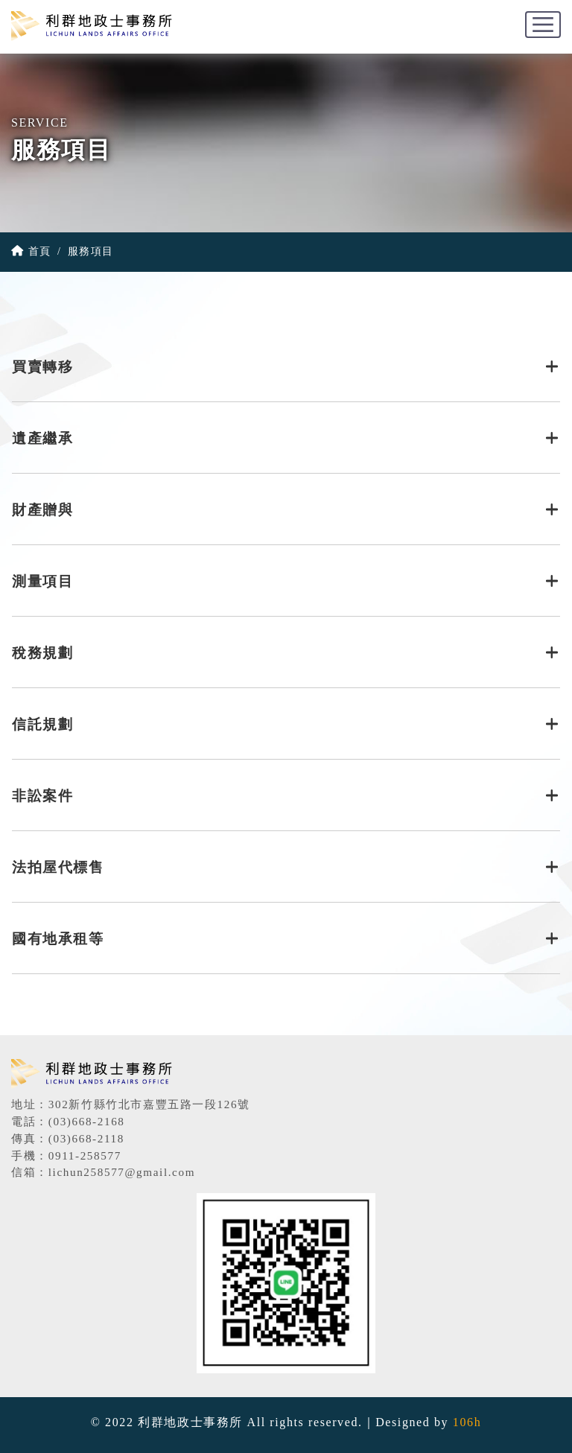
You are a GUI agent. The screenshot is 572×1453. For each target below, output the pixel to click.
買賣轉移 (286, 366)
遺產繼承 (286, 438)
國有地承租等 (286, 938)
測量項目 (286, 581)
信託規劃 (286, 724)
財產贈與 (286, 509)
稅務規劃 (286, 652)
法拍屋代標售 (286, 867)
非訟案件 (286, 795)
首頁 (31, 251)
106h (467, 1422)
